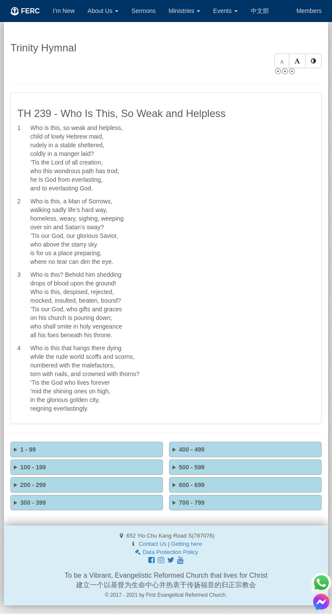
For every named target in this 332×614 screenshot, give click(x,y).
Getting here (186, 544)
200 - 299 (33, 484)
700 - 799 (191, 502)
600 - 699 (191, 484)
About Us (103, 10)
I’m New (64, 10)
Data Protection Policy (166, 552)
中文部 (260, 10)
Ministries (184, 10)
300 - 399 (33, 502)
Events (225, 10)
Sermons (143, 10)
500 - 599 (191, 467)
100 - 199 (33, 467)
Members (309, 10)
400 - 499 (191, 449)
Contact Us (152, 544)
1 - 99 (28, 449)
